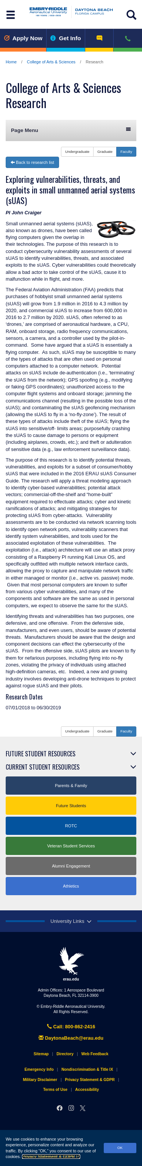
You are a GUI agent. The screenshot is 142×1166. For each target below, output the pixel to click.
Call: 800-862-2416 (71, 1026)
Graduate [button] (104, 151)
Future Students (71, 805)
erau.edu (71, 964)
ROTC (71, 825)
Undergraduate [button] (77, 151)
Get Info (65, 38)
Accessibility (87, 1089)
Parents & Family (71, 785)
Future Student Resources (40, 753)
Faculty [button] (126, 151)
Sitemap (41, 1054)
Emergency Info (39, 1069)
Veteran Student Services (71, 846)
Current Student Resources (43, 767)
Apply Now (23, 38)
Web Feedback (94, 1054)
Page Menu (71, 130)
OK (120, 1148)
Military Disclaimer (40, 1080)
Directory (64, 1054)
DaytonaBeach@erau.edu (71, 1038)
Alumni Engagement (71, 866)
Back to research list (32, 162)
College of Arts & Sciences (51, 62)
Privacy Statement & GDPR (51, 1156)
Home (11, 62)
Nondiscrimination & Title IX (87, 1069)
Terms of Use (55, 1089)
